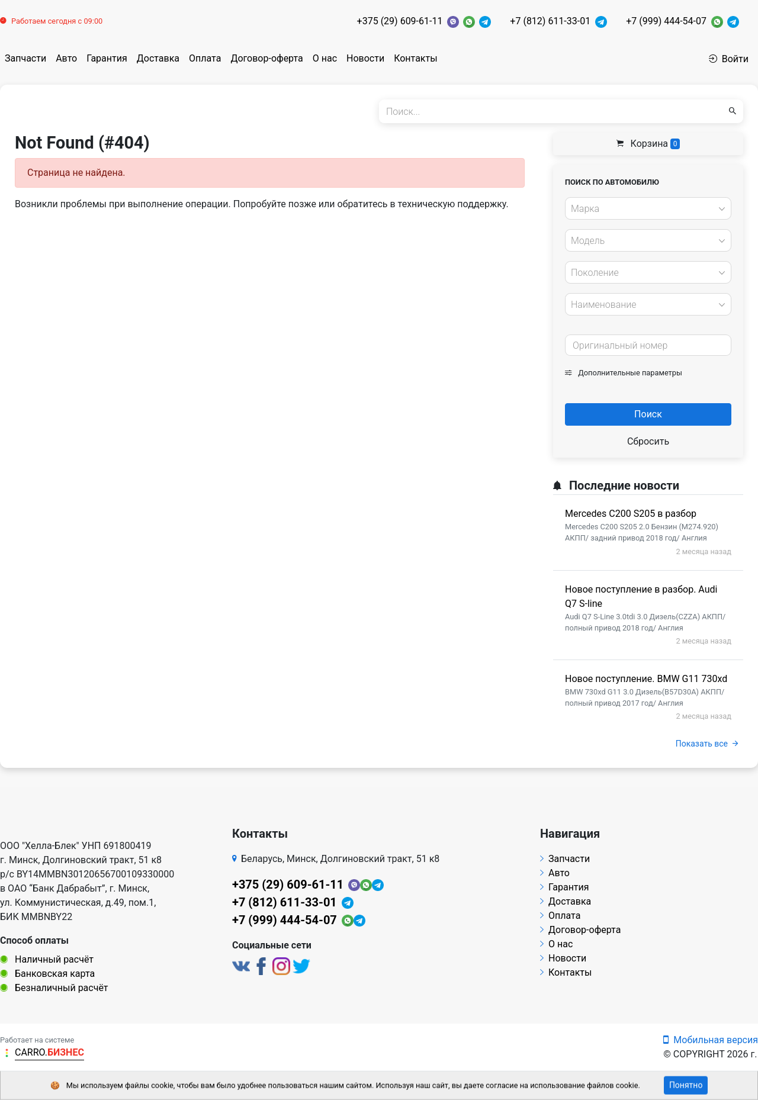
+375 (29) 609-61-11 (400, 21)
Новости (365, 58)
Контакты (415, 58)
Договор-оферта (266, 58)
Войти (729, 59)
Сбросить (648, 441)
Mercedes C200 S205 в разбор (630, 513)
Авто (66, 58)
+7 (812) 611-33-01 (550, 21)
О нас (325, 58)
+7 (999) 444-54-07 (666, 21)
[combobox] (648, 208)
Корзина (648, 143)
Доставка (158, 58)
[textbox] (645, 209)
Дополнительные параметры (623, 372)
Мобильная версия (710, 1040)
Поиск (648, 414)
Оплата (205, 58)
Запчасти (25, 58)
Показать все (707, 743)
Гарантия (106, 58)
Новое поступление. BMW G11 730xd (646, 678)
